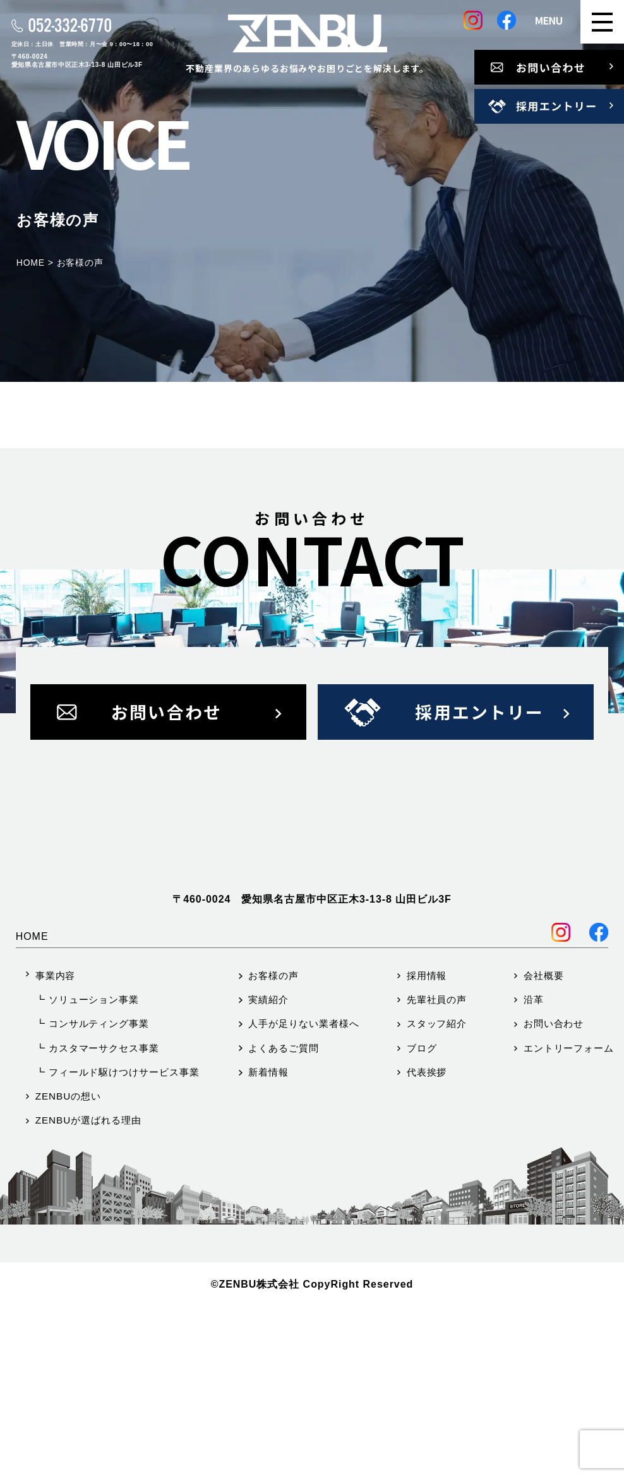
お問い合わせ (554, 1194)
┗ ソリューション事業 (87, 1170)
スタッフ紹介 (437, 1194)
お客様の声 (273, 1146)
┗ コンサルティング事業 (92, 1194)
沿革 (534, 1170)
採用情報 (427, 1146)
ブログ (422, 1218)
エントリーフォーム (569, 1218)
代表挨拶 (427, 1242)
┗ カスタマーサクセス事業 (97, 1218)
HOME (32, 1106)
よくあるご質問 (283, 1218)
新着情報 (268, 1242)
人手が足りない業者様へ (303, 1194)
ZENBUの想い (68, 1266)
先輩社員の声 (437, 1170)
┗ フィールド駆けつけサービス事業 (117, 1242)
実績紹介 (268, 1170)
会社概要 (544, 1146)
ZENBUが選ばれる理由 (88, 1290)
